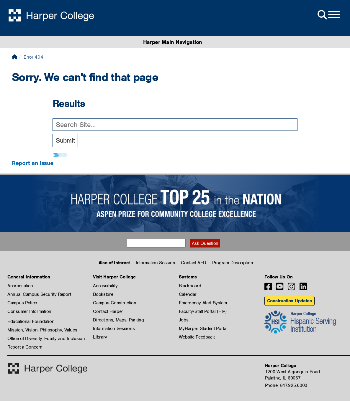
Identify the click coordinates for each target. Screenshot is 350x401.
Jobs (184, 320)
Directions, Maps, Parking (118, 320)
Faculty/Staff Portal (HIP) (203, 311)
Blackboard (190, 286)
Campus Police (22, 303)
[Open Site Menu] (328, 15)
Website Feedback (197, 337)
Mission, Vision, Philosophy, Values (42, 330)
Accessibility (105, 286)
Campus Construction (114, 303)
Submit (65, 140)
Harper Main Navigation (172, 42)
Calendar (188, 294)
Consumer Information (29, 311)
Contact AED (193, 263)
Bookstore (103, 294)
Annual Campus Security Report (39, 294)
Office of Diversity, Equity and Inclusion (46, 338)
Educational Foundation (30, 321)
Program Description (232, 263)
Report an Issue (32, 163)
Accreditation (20, 286)
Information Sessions (114, 328)
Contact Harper (108, 311)
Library (100, 337)
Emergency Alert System (203, 303)
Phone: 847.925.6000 (286, 385)
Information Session (155, 263)
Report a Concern (24, 347)
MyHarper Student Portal (203, 328)
